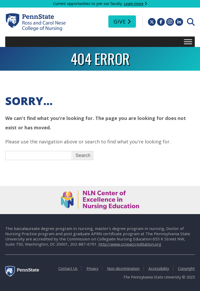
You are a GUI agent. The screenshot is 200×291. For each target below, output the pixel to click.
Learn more (133, 3)
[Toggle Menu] (188, 41)
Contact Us (68, 268)
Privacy (92, 268)
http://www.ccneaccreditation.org (129, 244)
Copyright (186, 268)
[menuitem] (191, 22)
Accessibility (158, 268)
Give (120, 21)
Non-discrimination (123, 268)
